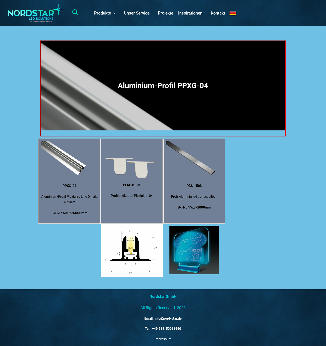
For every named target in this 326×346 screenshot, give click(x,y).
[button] (75, 13)
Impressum (162, 339)
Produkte (105, 13)
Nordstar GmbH (163, 296)
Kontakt (218, 13)
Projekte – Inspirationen (180, 13)
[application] (113, 13)
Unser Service (137, 13)
